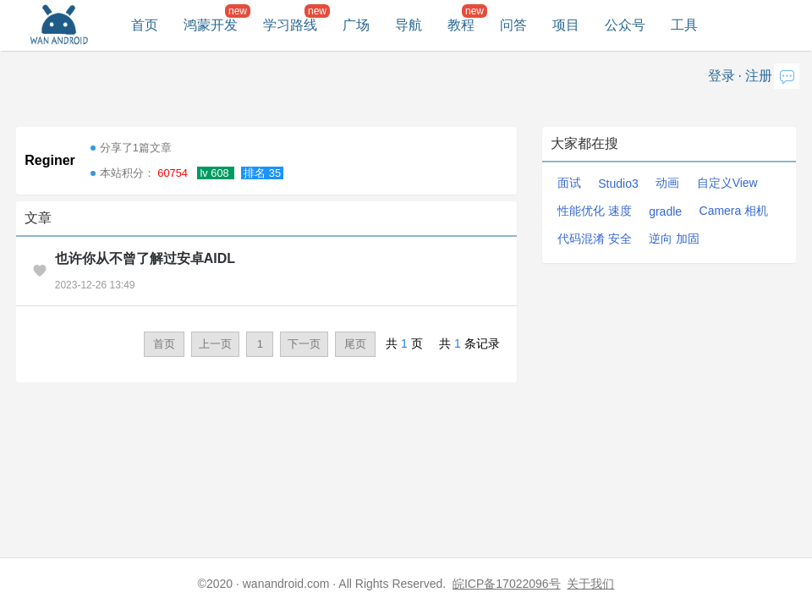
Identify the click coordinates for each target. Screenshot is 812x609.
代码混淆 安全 (594, 238)
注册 (758, 76)
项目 (565, 25)
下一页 (304, 343)
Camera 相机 (734, 210)
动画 (667, 182)
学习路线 (290, 25)
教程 (461, 25)
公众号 (625, 25)
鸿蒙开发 (211, 25)
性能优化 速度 (594, 210)
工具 (684, 25)
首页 (144, 25)
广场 (356, 25)
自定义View (727, 182)
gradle (665, 211)
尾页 (355, 343)
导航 (408, 25)
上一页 (215, 343)
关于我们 (590, 583)
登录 (721, 76)
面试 (569, 182)
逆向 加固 (674, 238)
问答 (513, 25)
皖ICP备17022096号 (507, 583)
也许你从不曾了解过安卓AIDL (145, 258)
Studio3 (618, 183)
